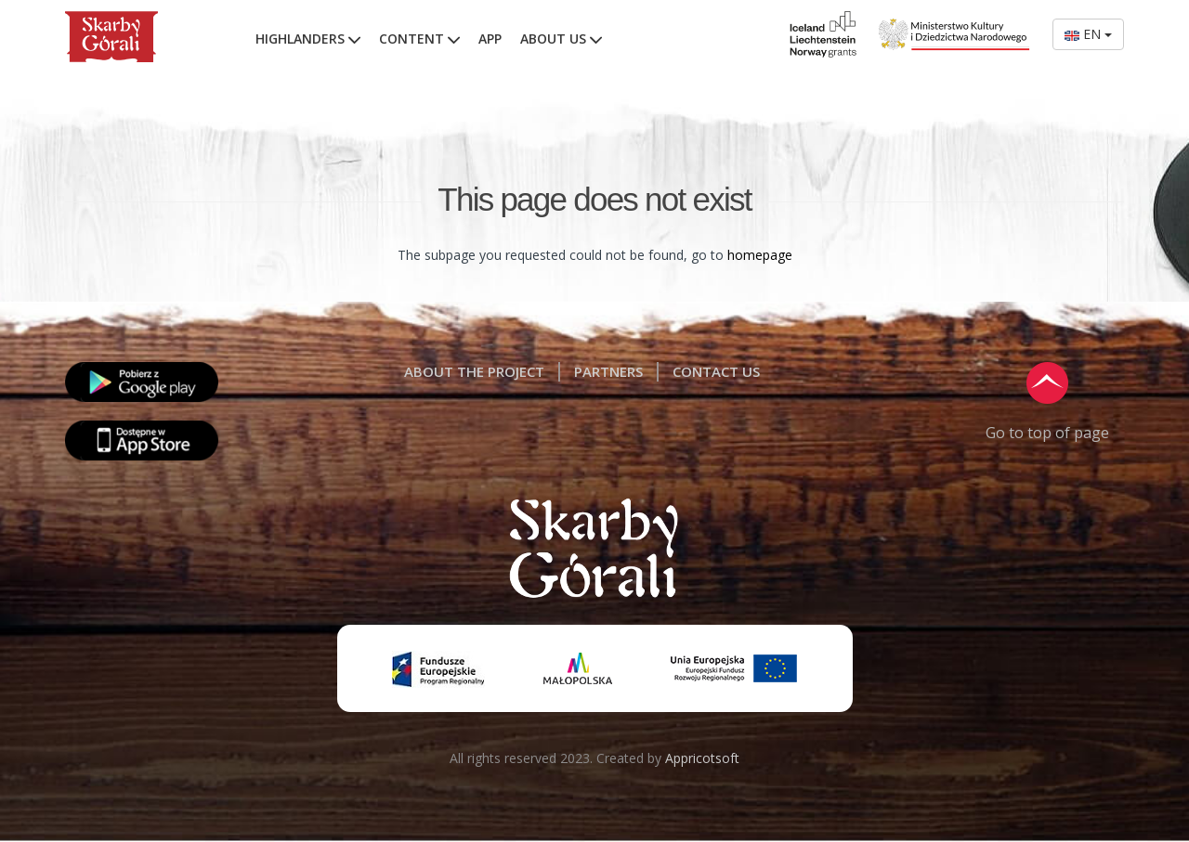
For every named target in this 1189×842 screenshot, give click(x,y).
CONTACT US (716, 371)
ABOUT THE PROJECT (474, 371)
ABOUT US (561, 38)
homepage (759, 255)
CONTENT (419, 38)
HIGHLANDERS (307, 38)
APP (490, 38)
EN (1088, 34)
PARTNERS (608, 371)
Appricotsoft (702, 758)
